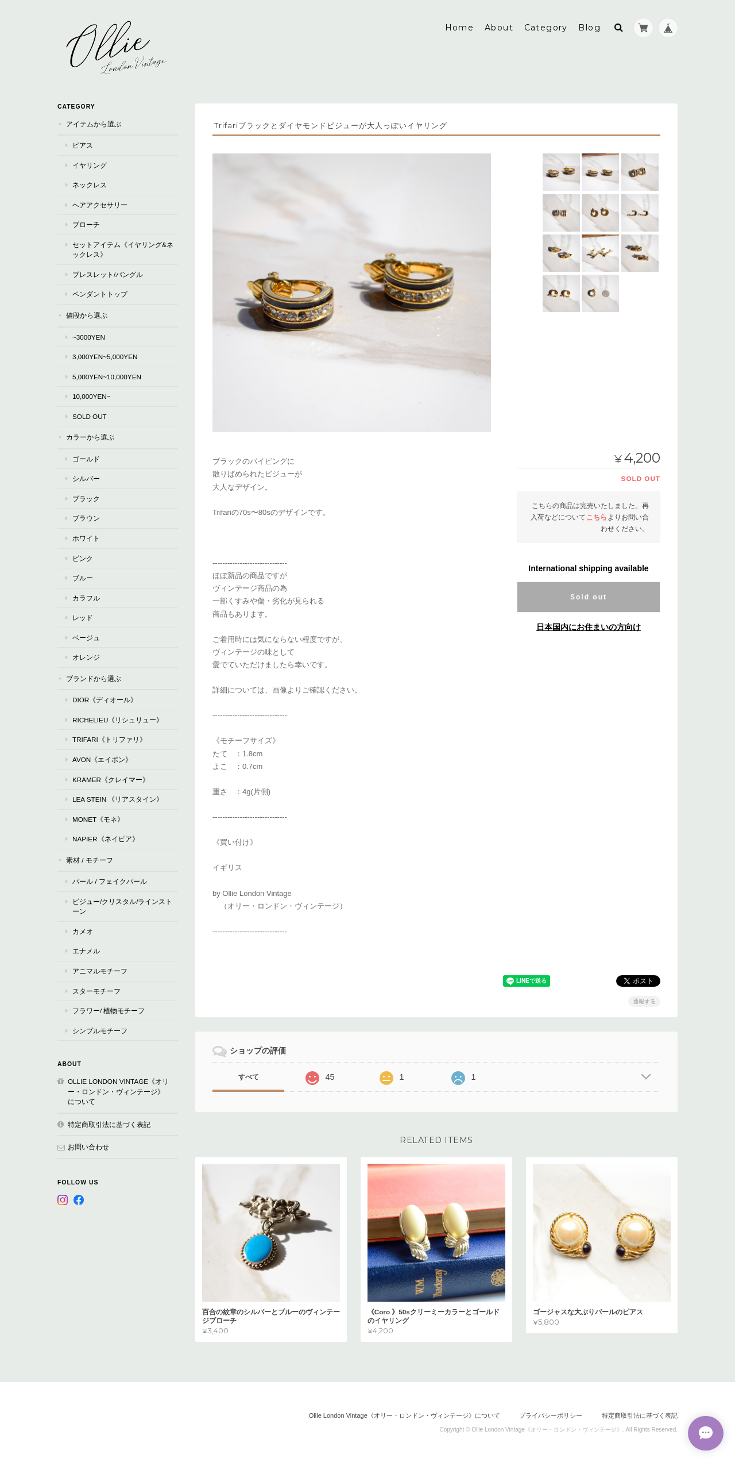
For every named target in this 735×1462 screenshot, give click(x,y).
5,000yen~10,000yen (106, 376)
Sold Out (89, 416)
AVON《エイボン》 (102, 759)
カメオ (82, 930)
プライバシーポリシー (550, 1414)
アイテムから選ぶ (93, 123)
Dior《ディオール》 (104, 699)
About (499, 27)
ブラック (86, 498)
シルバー (86, 478)
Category (546, 27)
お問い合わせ (88, 1146)
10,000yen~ (91, 395)
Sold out (588, 597)
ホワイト (86, 537)
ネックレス (89, 184)
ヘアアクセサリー (99, 204)
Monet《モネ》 (98, 818)
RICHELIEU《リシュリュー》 (117, 719)
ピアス (82, 144)
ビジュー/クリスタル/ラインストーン (122, 906)
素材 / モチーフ (89, 859)
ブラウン (86, 517)
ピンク (82, 557)
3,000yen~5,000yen (104, 356)
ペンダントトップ (99, 293)
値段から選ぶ (86, 314)
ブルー (82, 577)
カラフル (86, 597)
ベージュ (86, 637)
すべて (248, 1076)
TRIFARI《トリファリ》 (109, 738)
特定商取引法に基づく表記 (109, 1124)
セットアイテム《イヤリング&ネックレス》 (122, 249)
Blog (589, 27)
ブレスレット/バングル (107, 274)
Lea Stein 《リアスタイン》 (117, 798)
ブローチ (86, 224)
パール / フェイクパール (109, 880)
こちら (596, 516)
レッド (82, 617)
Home (459, 27)
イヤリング (89, 164)
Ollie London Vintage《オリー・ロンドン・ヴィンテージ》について (118, 1091)
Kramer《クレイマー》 (110, 779)
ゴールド (86, 458)
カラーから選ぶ (90, 436)
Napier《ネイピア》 (105, 838)
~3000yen (88, 336)
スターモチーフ (96, 990)
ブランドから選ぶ (93, 678)
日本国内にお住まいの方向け (588, 626)
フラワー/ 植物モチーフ (108, 1010)
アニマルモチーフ (99, 970)
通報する (644, 1001)
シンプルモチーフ (99, 1030)
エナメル (86, 950)
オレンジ (86, 656)
